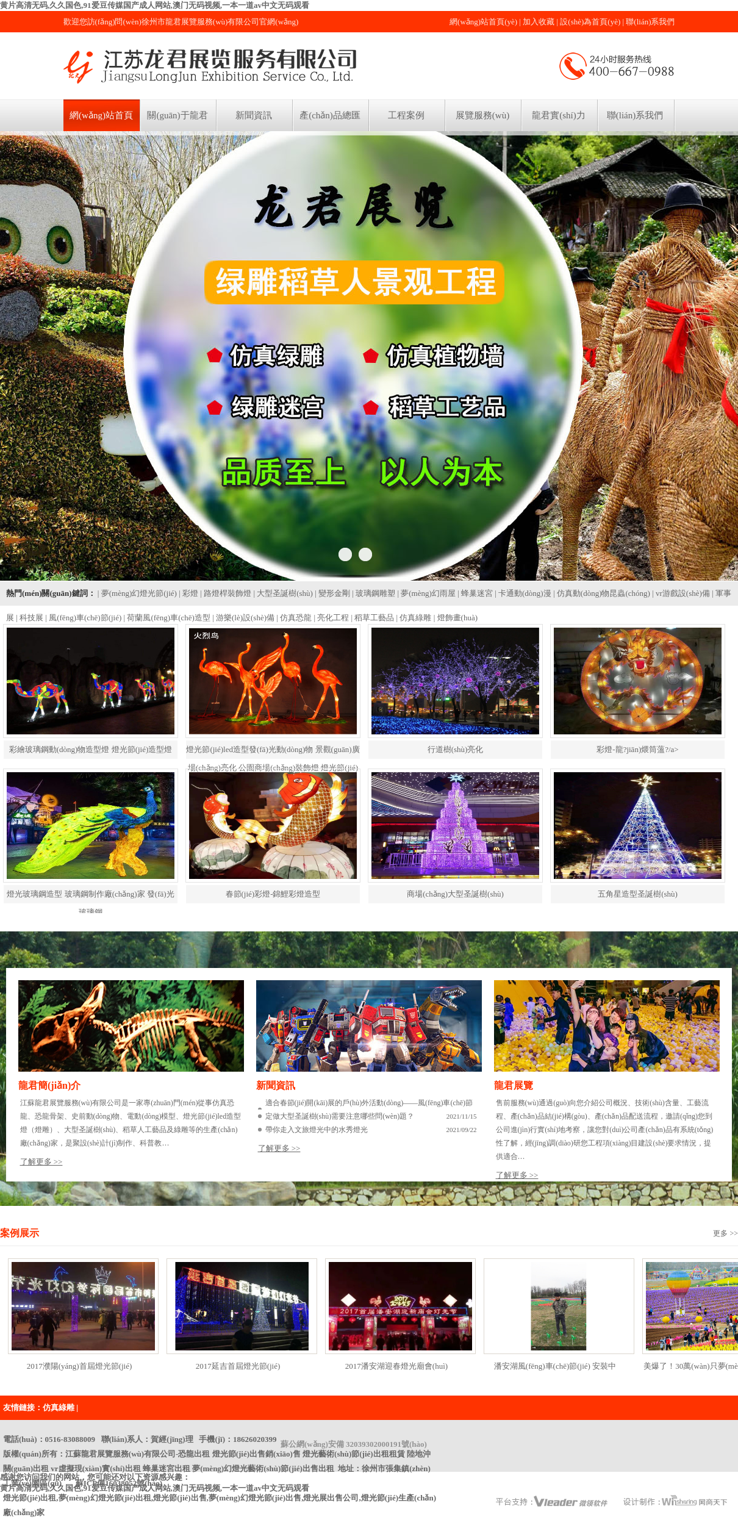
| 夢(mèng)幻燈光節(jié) (137, 593)
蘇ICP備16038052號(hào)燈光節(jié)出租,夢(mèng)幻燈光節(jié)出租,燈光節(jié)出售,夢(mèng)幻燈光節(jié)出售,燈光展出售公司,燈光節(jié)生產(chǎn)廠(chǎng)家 (219, 1498)
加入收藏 (538, 21)
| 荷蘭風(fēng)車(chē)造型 (167, 617)
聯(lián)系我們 (650, 21)
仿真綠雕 (58, 1407)
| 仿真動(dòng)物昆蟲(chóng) (601, 593)
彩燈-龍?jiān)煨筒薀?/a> (637, 749)
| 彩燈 (188, 593)
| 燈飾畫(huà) (456, 617)
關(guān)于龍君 (177, 115)
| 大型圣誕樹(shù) (283, 593)
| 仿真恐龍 (294, 617)
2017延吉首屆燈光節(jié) (238, 1366)
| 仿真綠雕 (414, 617)
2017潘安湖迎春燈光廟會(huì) (396, 1366)
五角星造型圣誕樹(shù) (638, 893)
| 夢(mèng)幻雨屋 (426, 593)
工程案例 (406, 115)
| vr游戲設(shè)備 (681, 593)
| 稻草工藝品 (373, 617)
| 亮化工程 (331, 617)
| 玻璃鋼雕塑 (373, 593)
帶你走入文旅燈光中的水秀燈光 (316, 1129)
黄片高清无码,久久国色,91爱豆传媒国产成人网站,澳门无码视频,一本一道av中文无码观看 (154, 5)
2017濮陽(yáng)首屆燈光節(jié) (79, 1366)
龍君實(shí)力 (559, 115)
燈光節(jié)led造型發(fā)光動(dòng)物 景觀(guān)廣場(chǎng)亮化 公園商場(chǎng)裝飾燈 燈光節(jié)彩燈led (272, 767)
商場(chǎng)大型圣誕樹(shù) (455, 893)
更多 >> (725, 1233)
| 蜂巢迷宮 (475, 593)
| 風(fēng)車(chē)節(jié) (83, 617)
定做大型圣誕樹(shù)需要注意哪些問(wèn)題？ (340, 1116)
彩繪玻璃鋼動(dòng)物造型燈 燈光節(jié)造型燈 (91, 749)
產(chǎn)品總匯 (329, 115)
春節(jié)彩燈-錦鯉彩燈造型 (273, 893)
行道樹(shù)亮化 (456, 749)
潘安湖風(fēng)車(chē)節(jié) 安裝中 (555, 1366)
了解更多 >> (41, 1161)
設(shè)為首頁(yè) (590, 21)
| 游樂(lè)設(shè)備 (243, 617)
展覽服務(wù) (482, 115)
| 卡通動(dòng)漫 (523, 593)
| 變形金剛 (332, 593)
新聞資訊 (253, 115)
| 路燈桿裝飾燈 (225, 593)
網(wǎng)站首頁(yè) (483, 21)
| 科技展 (29, 617)
